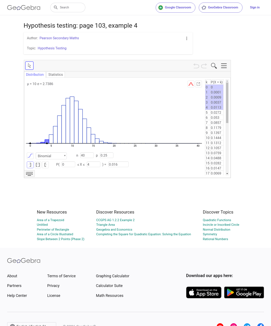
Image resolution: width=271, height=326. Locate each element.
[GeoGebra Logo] (23, 7)
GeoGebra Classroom (219, 7)
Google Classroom (174, 7)
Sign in (255, 7)
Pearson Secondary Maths (59, 38)
